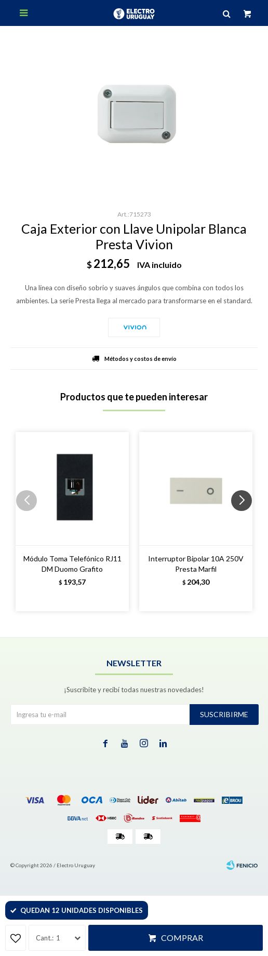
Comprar (182, 937)
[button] (245, 521)
